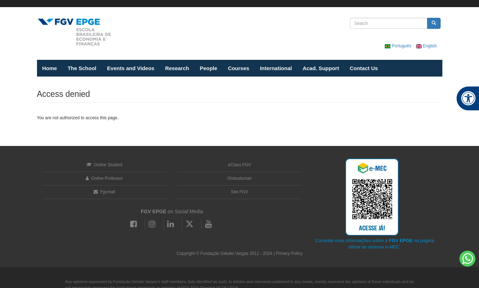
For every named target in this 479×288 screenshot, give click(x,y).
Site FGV (239, 191)
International (276, 68)
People (208, 68)
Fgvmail (104, 191)
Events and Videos (130, 68)
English (426, 45)
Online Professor (104, 178)
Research (177, 68)
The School (82, 68)
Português (398, 45)
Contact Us (364, 68)
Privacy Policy (289, 253)
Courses (238, 68)
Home (49, 68)
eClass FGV (239, 164)
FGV (233, 3)
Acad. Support (321, 68)
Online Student (104, 164)
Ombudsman (239, 178)
